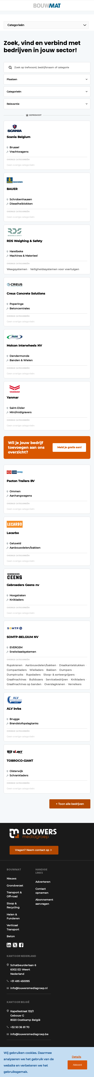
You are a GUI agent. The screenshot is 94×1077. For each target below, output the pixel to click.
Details (76, 1057)
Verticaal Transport (13, 927)
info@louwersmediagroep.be (29, 1034)
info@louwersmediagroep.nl (29, 988)
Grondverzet (15, 885)
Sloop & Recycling (13, 905)
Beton (11, 936)
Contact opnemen (41, 890)
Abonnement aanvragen (44, 901)
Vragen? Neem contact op (32, 850)
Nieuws (11, 878)
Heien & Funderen (13, 916)
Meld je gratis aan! (69, 447)
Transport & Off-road (14, 894)
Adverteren (42, 881)
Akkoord (77, 1064)
